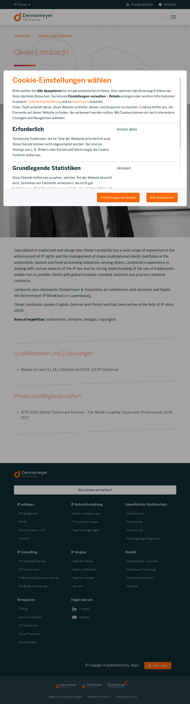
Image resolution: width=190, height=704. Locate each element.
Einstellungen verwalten (118, 197)
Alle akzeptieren (162, 197)
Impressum (80, 102)
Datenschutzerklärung (44, 102)
